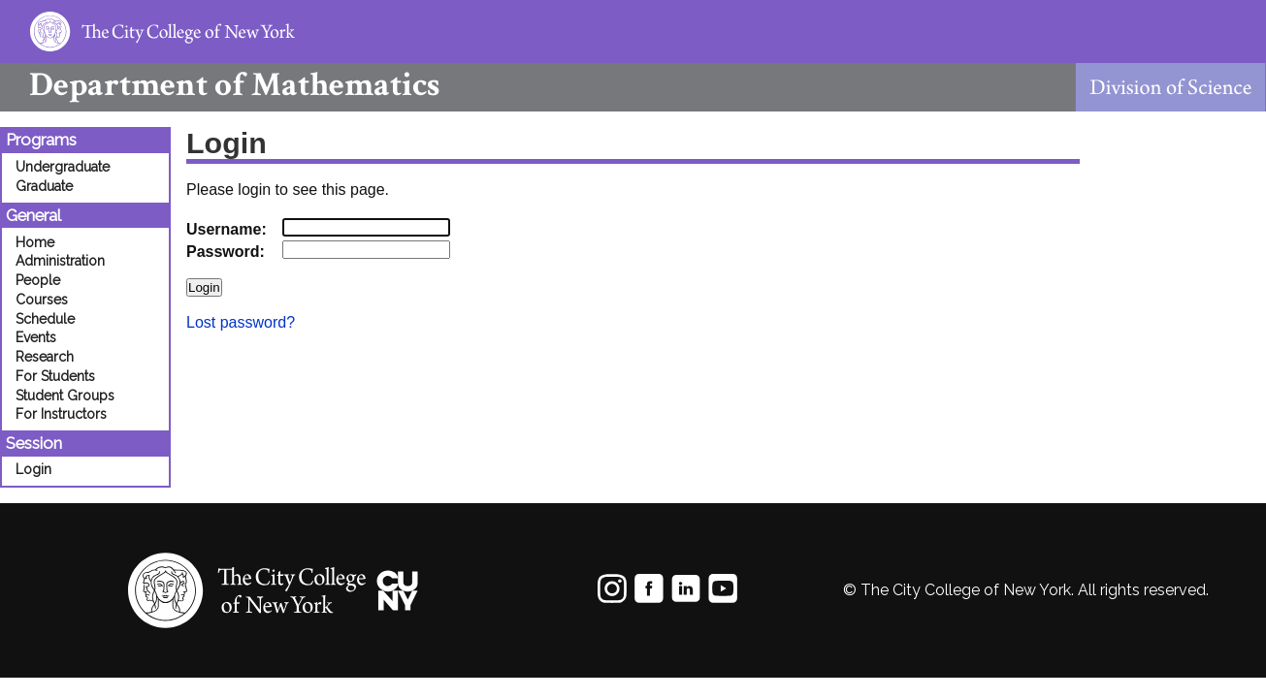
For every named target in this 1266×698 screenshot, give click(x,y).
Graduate (44, 186)
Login (33, 469)
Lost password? (240, 322)
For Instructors (61, 414)
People (38, 280)
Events (36, 337)
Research (45, 357)
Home (35, 242)
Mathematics (219, 85)
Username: (226, 229)
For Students (55, 376)
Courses (42, 299)
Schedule (45, 319)
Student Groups (65, 395)
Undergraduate (63, 166)
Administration (60, 261)
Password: (225, 251)
